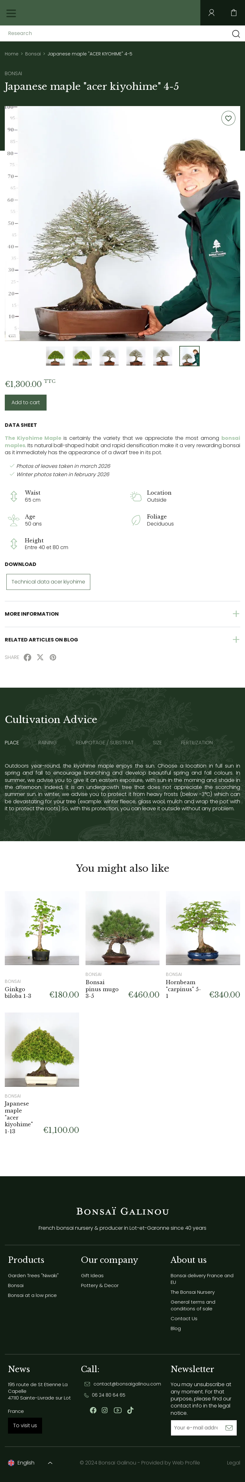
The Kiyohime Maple (33, 438)
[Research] (58, 33)
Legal (233, 1462)
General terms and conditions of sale (193, 1305)
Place (12, 742)
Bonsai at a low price (32, 1295)
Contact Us (184, 1318)
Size (157, 742)
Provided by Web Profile (170, 1462)
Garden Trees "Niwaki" (33, 1275)
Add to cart (25, 402)
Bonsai (16, 1285)
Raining (47, 742)
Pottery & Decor (100, 1285)
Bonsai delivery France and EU (202, 1278)
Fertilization (197, 742)
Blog (176, 1328)
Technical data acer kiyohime (48, 581)
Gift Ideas (92, 1275)
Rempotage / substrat (105, 742)
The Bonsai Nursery (193, 1292)
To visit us (25, 1425)
